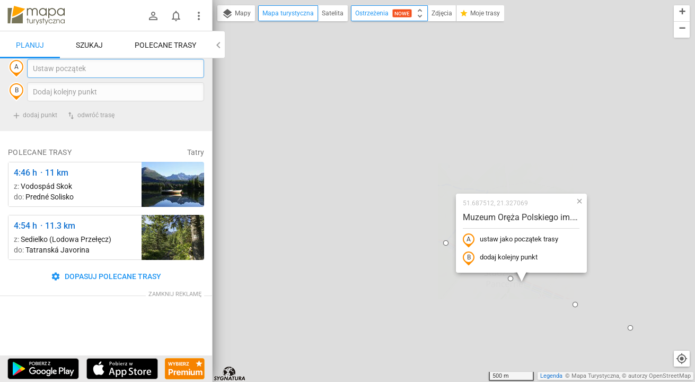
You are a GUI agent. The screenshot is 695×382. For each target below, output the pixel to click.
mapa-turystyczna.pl (36, 15)
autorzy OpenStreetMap (659, 375)
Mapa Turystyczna (595, 375)
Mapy (236, 14)
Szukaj (89, 45)
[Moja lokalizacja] (682, 359)
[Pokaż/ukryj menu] (198, 15)
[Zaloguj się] (153, 15)
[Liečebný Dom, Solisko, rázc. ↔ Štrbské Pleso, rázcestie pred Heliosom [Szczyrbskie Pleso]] (173, 206)
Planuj (30, 45)
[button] (442, 183)
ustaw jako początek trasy (442, 145)
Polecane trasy (165, 45)
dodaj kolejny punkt (431, 163)
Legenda (551, 375)
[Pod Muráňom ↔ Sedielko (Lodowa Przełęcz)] (173, 259)
